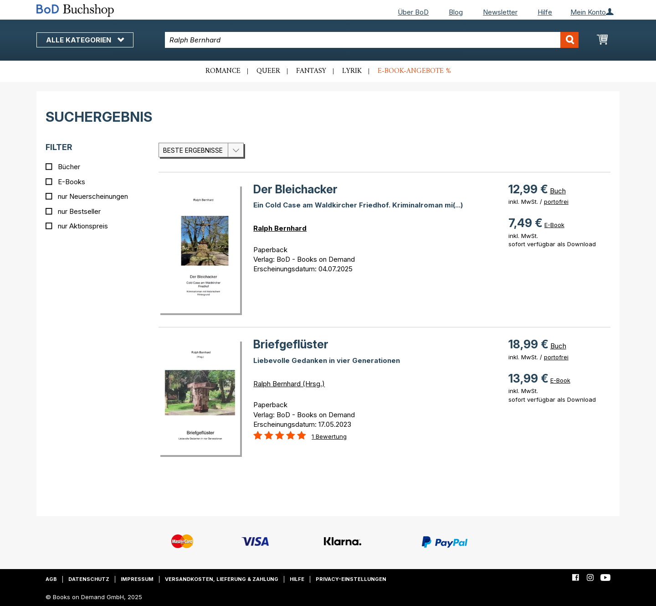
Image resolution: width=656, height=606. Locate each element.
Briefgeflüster (290, 344)
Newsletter (500, 12)
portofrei (556, 201)
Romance (223, 71)
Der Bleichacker (295, 189)
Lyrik (352, 71)
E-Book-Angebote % (414, 71)
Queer (268, 71)
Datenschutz (88, 579)
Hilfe (545, 12)
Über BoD (413, 12)
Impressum (137, 579)
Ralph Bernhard (280, 228)
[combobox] (372, 40)
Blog (456, 12)
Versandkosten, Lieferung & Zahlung (221, 579)
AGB (51, 579)
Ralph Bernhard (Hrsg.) (289, 383)
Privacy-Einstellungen (351, 579)
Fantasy (311, 71)
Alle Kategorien (85, 40)
